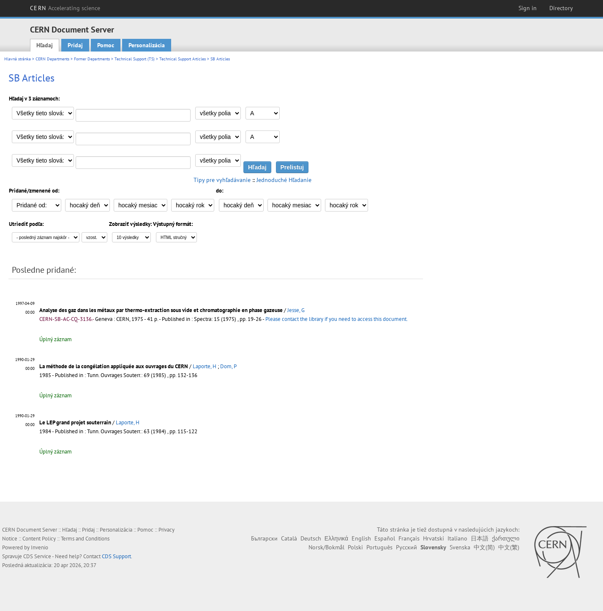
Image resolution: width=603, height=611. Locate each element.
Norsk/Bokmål (326, 547)
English (361, 538)
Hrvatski (433, 538)
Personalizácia (146, 45)
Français (409, 538)
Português (379, 547)
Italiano (457, 538)
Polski (355, 547)
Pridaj (75, 45)
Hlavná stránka (17, 59)
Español (384, 538)
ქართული (505, 538)
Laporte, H (204, 366)
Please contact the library (336, 319)
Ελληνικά (336, 538)
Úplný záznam (55, 339)
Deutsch (310, 538)
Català (289, 538)
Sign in (527, 8)
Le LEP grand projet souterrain (75, 422)
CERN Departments (52, 59)
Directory (561, 8)
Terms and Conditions (85, 538)
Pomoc (105, 45)
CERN (65, 8)
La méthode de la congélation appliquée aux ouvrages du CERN (113, 366)
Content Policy (39, 538)
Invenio (39, 547)
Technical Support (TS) (135, 59)
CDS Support (116, 556)
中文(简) (484, 547)
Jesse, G (296, 310)
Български (264, 538)
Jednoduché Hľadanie (283, 180)
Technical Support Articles (182, 59)
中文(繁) (508, 547)
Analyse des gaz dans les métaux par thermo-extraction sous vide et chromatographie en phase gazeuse (161, 310)
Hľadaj (44, 45)
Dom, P (228, 366)
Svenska (460, 547)
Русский (406, 547)
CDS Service (37, 556)
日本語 (479, 538)
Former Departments (92, 59)
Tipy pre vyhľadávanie (222, 180)
